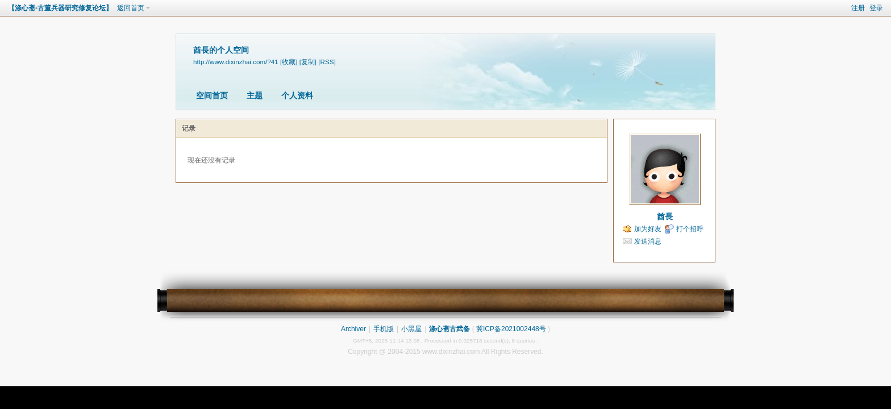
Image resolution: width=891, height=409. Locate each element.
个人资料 (297, 95)
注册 (858, 8)
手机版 (383, 329)
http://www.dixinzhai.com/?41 (235, 61)
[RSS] (326, 61)
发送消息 (647, 241)
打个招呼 (689, 229)
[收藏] (288, 61)
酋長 (665, 216)
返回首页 (130, 8)
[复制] (308, 61)
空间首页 (212, 95)
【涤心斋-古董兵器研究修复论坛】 (60, 8)
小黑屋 (411, 329)
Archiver (353, 329)
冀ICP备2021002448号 (511, 329)
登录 (876, 8)
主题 (255, 95)
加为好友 (647, 229)
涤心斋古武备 (449, 329)
